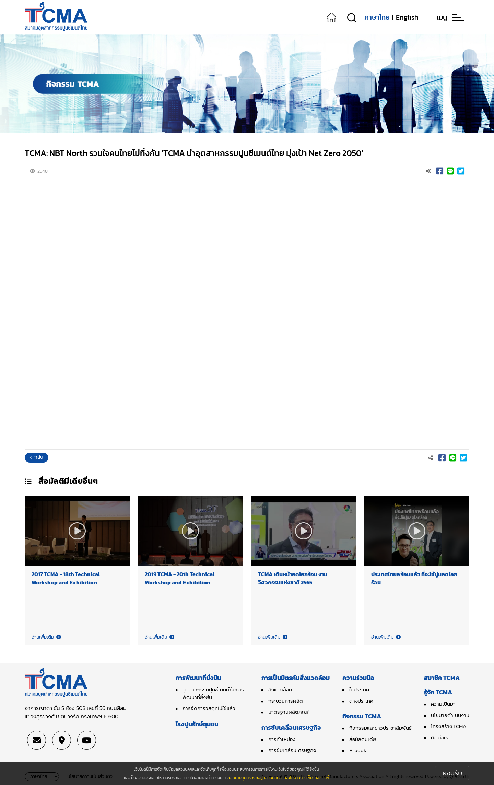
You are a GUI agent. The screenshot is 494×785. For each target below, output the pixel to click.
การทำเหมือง (281, 739)
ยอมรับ (452, 773)
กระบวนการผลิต (285, 701)
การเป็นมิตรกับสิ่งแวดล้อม (295, 677)
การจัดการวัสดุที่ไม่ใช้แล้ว (209, 708)
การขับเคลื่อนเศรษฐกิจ (291, 727)
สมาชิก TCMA (442, 677)
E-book (357, 750)
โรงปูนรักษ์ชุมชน (197, 724)
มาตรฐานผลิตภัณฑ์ (289, 712)
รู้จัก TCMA (438, 692)
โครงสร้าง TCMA (448, 726)
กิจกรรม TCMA (361, 716)
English (407, 17)
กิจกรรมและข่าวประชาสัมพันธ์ (380, 728)
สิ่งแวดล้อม (280, 689)
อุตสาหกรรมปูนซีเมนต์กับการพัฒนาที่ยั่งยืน (213, 693)
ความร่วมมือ (358, 677)
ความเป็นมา (443, 704)
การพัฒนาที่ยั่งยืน (198, 677)
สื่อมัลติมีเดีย (362, 739)
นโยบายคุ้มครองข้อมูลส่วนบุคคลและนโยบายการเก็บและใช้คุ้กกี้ (279, 778)
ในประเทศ (359, 689)
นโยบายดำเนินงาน (450, 715)
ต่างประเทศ (361, 701)
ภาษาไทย (377, 17)
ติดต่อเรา (441, 737)
